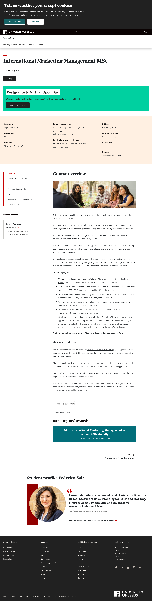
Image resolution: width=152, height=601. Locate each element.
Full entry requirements (63, 134)
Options (35, 21)
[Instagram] (134, 568)
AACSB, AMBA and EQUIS (61, 412)
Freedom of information (67, 596)
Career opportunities (15, 184)
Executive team (46, 570)
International (8, 559)
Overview (11, 173)
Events (43, 578)
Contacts (81, 578)
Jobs (79, 547)
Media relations (83, 566)
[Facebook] (116, 568)
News (43, 574)
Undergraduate (8, 547)
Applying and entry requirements (20, 199)
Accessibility (36, 596)
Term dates (82, 551)
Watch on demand (18, 105)
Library (80, 559)
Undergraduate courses (14, 44)
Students (68, 32)
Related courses (13, 204)
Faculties (89, 32)
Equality (44, 566)
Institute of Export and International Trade (102, 383)
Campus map (45, 547)
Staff (78, 32)
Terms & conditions (49, 596)
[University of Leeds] (131, 593)
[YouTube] (128, 568)
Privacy (27, 596)
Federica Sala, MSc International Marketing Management (88, 511)
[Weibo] (139, 568)
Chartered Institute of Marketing (100, 349)
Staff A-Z (81, 574)
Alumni (99, 32)
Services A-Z (82, 555)
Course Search (10, 38)
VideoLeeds (82, 570)
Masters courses (35, 44)
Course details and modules (18, 178)
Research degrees (9, 555)
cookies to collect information (23, 11)
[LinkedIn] (122, 568)
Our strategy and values (49, 563)
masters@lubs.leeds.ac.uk (113, 155)
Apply (9, 78)
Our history (45, 551)
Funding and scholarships (17, 189)
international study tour (96, 320)
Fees (9, 194)
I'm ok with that (15, 21)
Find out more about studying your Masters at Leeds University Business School (89, 333)
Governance (45, 559)
